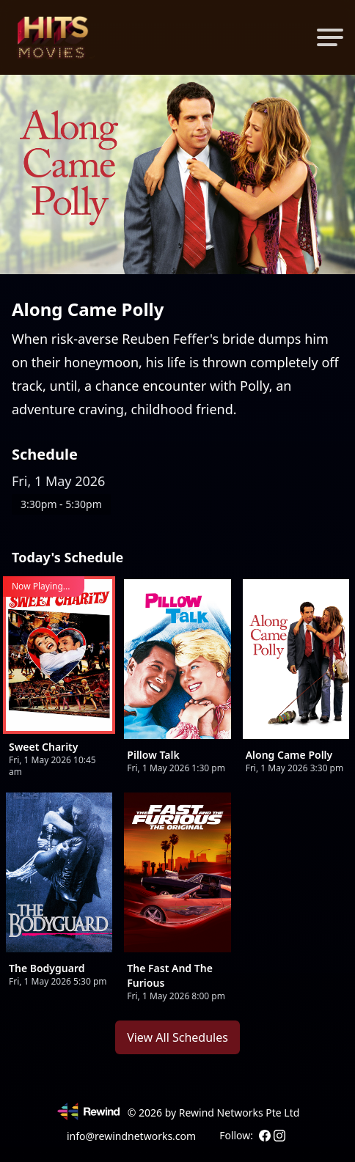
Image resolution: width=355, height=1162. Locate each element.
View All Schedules (177, 1037)
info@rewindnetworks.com (131, 1136)
